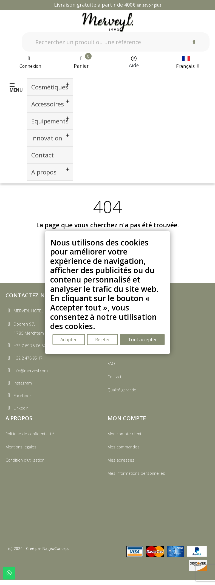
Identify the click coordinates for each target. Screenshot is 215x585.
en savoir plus (149, 5)
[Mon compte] (28, 62)
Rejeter (102, 340)
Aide (134, 66)
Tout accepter (143, 340)
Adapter (68, 340)
